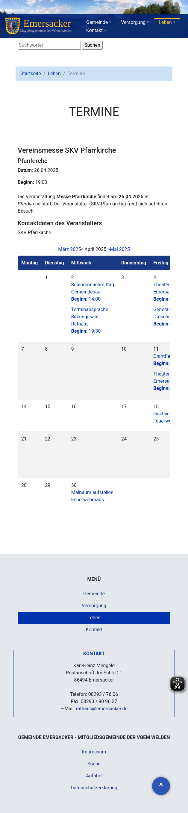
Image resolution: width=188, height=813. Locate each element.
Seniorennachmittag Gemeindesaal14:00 (92, 292)
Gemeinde (97, 22)
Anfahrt (94, 776)
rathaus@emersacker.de (102, 708)
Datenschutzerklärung (94, 788)
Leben (165, 22)
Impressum (94, 752)
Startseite (30, 73)
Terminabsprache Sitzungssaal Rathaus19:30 (89, 320)
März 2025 (69, 249)
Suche (94, 764)
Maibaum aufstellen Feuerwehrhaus (92, 496)
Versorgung (133, 22)
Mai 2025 (120, 249)
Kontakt (94, 30)
